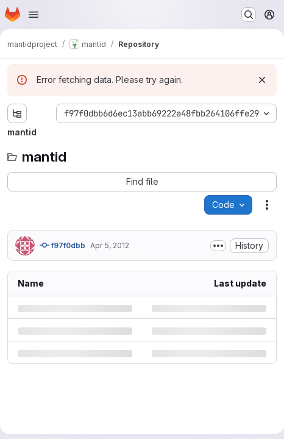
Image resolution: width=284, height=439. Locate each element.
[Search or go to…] (248, 14)
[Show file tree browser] (17, 113)
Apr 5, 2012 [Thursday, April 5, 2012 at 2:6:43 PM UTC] (109, 245)
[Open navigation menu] (33, 14)
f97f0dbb (62, 245)
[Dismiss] (262, 80)
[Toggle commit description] (218, 245)
